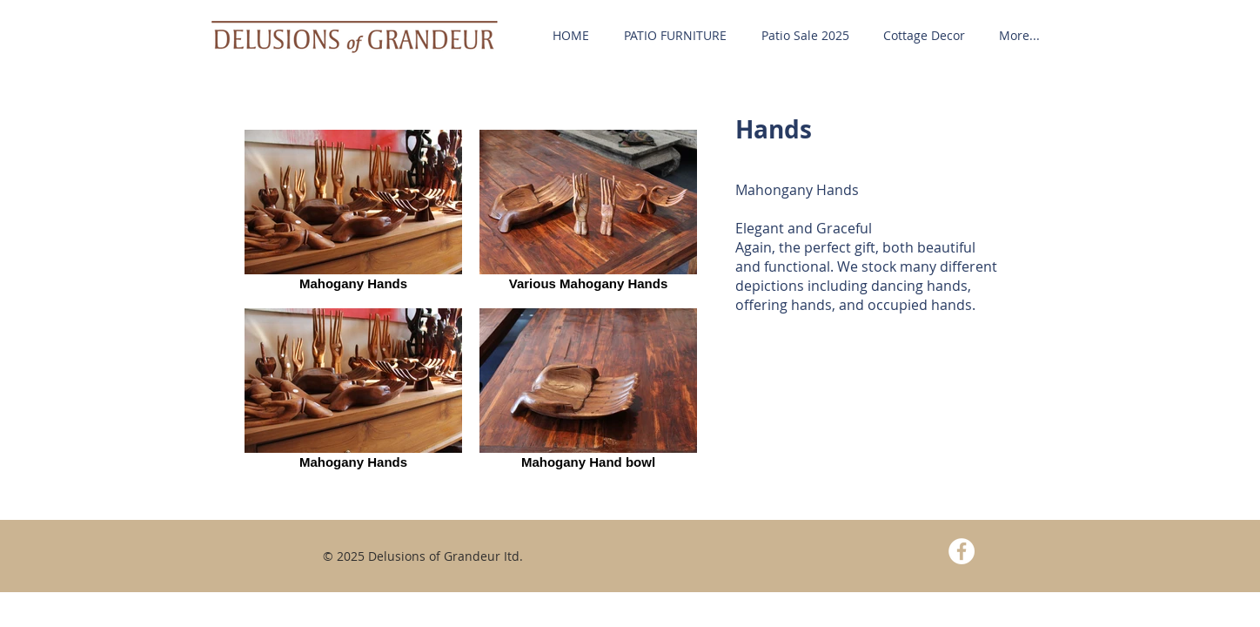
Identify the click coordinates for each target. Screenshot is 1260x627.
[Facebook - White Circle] (961, 551)
